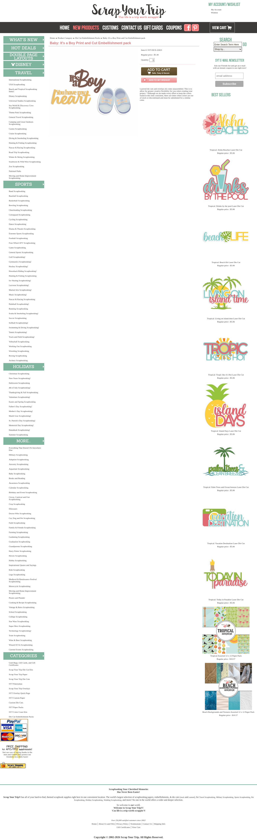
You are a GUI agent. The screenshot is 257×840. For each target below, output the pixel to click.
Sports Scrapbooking (242, 797)
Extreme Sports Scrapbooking (21, 233)
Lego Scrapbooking (17, 574)
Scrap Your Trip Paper (18, 674)
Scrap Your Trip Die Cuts (19, 679)
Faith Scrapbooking (17, 523)
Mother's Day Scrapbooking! (21, 411)
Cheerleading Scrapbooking (20, 210)
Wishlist (214, 12)
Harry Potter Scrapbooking (20, 551)
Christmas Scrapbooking (19, 373)
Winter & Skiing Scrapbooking (22, 157)
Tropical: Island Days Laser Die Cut (226, 431)
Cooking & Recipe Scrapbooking (22, 602)
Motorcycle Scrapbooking (19, 586)
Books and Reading (17, 478)
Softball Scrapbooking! (18, 323)
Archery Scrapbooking (18, 360)
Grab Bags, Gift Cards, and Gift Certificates (22, 664)
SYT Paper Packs (16, 707)
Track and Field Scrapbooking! (22, 337)
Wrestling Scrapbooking (19, 351)
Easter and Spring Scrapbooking (22, 402)
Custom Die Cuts (16, 702)
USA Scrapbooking (17, 84)
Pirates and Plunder (17, 598)
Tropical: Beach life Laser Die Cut (226, 262)
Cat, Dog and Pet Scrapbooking (22, 518)
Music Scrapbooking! (18, 294)
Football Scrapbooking (18, 238)
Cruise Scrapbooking (17, 133)
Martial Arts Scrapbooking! (20, 290)
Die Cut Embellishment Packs (21, 717)
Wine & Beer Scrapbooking (20, 640)
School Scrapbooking (18, 612)
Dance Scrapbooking (17, 224)
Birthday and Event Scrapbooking (23, 492)
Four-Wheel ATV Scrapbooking (22, 243)
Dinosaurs (13, 509)
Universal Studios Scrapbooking (22, 101)
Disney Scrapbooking (18, 96)
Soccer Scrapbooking (18, 318)
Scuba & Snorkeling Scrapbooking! (23, 313)
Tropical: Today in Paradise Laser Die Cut (225, 599)
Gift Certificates (123, 827)
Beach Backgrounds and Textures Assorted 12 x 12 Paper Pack (228, 712)
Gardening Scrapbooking (19, 537)
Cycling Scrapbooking (18, 219)
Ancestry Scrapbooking (18, 464)
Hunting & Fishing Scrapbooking (22, 143)
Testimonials (135, 824)
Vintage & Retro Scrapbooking (22, 607)
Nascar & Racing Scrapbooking (22, 147)
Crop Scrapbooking (17, 504)
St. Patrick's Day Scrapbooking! (22, 420)
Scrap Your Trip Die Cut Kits (21, 670)
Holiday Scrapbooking (94, 800)
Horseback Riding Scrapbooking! (22, 271)
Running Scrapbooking (18, 309)
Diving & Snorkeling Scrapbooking (23, 138)
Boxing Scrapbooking (18, 356)
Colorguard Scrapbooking (19, 215)
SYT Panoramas (15, 684)
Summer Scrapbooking (18, 435)
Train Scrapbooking (17, 635)
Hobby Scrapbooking (18, 560)
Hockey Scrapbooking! (18, 266)
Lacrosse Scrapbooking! (19, 285)
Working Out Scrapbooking (20, 346)
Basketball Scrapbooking (19, 200)
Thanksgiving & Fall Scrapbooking (23, 392)
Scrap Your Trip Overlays (19, 688)
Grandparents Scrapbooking (20, 546)
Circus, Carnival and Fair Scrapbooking (19, 498)
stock (182, 797)
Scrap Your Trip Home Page (103, 10)
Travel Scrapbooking (207, 797)
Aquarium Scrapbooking (19, 469)
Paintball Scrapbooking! (19, 304)
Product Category (65, 38)
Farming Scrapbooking (18, 532)
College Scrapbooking (18, 617)
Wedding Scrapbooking (112, 800)
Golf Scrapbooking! (17, 257)
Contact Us (147, 824)
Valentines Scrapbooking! (19, 397)
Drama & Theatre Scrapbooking (22, 229)
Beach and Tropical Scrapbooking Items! (23, 90)
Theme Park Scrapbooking (20, 112)
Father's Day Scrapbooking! (20, 406)
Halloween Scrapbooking (19, 383)
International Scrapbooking (20, 80)
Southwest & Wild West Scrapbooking (25, 162)
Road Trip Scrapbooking (19, 152)
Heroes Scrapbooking (18, 556)
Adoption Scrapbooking (19, 459)
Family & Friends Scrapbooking (22, 527)
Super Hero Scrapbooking (19, 626)
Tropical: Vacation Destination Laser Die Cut (226, 543)
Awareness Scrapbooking (19, 483)
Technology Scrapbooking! (20, 631)
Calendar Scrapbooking (18, 488)
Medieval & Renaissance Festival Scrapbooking (23, 580)
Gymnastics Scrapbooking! (20, 262)
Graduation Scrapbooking (19, 542)
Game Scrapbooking (17, 247)
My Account (216, 9)
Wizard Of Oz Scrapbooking (21, 645)
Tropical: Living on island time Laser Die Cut (226, 318)
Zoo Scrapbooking (16, 166)
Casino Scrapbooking (18, 129)
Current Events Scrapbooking (21, 649)
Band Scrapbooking (17, 191)
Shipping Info (159, 824)
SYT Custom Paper (17, 698)
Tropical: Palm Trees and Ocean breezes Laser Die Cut (226, 487)
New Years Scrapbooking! (19, 378)
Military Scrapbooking (18, 455)
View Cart (136, 827)
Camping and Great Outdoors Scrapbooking (21, 123)
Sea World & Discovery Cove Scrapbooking (21, 106)
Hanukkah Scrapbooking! (19, 430)
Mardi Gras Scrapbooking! (20, 416)
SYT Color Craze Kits (18, 712)
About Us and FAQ (107, 824)
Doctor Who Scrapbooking (20, 513)
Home (52, 38)
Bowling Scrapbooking (18, 205)
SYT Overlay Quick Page (19, 693)
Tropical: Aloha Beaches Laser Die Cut (226, 150)
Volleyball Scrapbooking (19, 341)
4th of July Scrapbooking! (19, 388)
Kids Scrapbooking (17, 570)
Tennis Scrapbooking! (18, 332)
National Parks (15, 171)
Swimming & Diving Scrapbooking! (24, 327)
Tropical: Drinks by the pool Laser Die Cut (226, 206)
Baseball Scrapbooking (18, 196)
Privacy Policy (122, 824)
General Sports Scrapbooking (21, 252)
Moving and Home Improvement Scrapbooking (22, 177)
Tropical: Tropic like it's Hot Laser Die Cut (226, 375)
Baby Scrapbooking (17, 473)
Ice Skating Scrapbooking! (20, 280)
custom (191, 797)
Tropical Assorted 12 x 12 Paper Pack (226, 656)
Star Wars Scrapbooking (19, 621)
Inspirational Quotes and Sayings (22, 565)
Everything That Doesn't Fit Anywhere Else (25, 449)
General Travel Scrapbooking (21, 117)
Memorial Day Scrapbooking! (21, 425)
